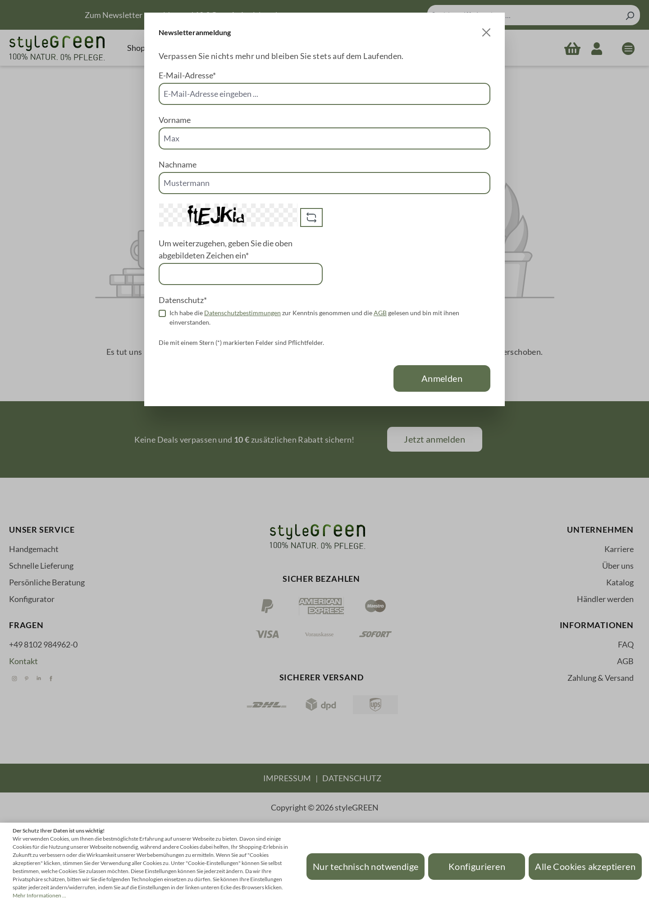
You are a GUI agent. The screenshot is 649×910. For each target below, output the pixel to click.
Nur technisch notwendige (366, 866)
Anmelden (441, 378)
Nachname (178, 164)
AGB (380, 313)
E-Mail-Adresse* (187, 75)
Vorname (175, 120)
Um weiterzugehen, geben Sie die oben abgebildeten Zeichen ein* (226, 249)
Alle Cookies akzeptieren (585, 866)
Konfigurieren (476, 866)
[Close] (486, 32)
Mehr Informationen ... (39, 895)
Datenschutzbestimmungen (242, 313)
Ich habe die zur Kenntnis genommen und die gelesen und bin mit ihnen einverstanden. (314, 317)
